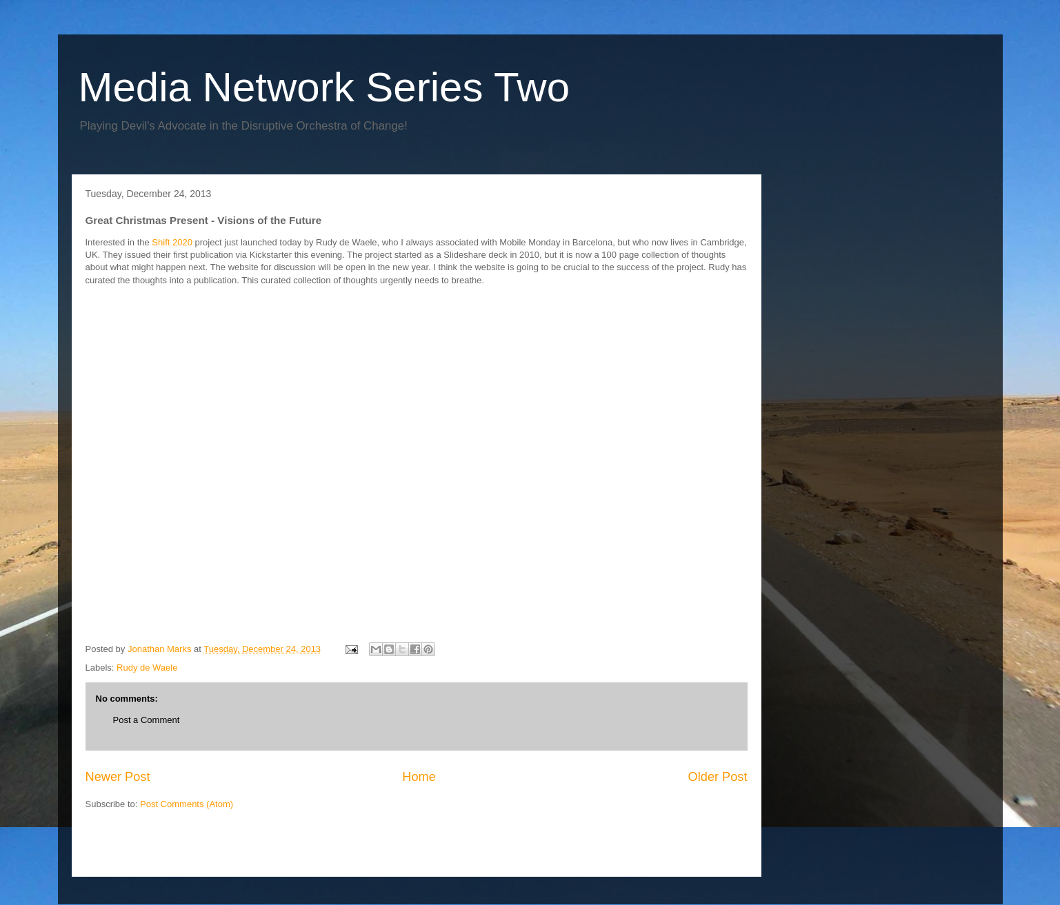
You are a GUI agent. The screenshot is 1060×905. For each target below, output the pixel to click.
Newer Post (118, 777)
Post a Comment (146, 720)
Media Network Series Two (324, 87)
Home (419, 777)
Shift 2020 (171, 242)
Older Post (718, 777)
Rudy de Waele (147, 667)
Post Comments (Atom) (186, 804)
